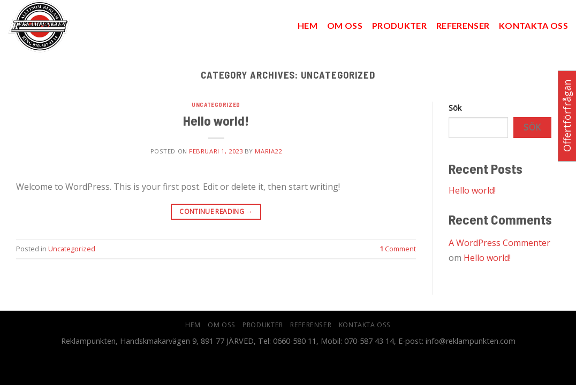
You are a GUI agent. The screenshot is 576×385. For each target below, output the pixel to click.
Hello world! (216, 120)
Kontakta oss (533, 25)
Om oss (344, 25)
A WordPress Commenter (499, 243)
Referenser (462, 25)
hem (307, 25)
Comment (398, 248)
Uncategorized (216, 104)
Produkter (399, 25)
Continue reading (216, 211)
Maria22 (268, 151)
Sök (455, 108)
